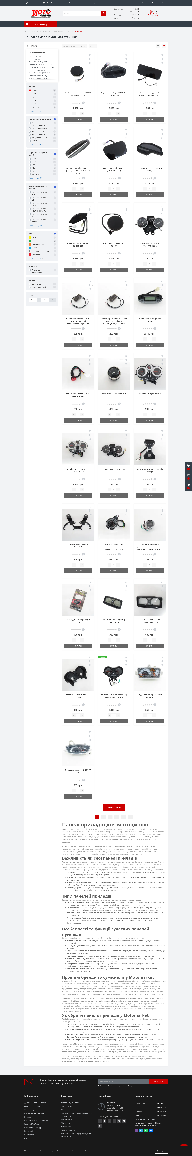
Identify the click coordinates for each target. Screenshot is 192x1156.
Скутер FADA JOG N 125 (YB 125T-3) (41, 67)
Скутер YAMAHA (35, 56)
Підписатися (158, 1081)
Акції (26, 1138)
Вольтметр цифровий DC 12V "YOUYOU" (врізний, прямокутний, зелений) (114, 321)
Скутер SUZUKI (34, 59)
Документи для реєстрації (35, 1103)
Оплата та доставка (32, 1110)
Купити (78, 119)
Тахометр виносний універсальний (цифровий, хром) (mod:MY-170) (114, 547)
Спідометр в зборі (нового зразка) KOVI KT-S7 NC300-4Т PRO (78, 170)
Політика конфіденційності (118, 1086)
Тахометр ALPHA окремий (114, 394)
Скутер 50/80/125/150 (37, 70)
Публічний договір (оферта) (36, 1120)
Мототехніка (66, 1119)
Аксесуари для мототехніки (72, 1103)
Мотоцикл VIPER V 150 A (38, 78)
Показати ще (114, 807)
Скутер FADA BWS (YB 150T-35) (40, 73)
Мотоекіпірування (69, 1110)
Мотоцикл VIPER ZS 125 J (38, 76)
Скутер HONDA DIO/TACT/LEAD (40, 65)
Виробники (29, 1134)
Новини (80, 3)
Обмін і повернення (32, 1106)
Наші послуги (92, 3)
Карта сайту (29, 1131)
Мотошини (65, 1123)
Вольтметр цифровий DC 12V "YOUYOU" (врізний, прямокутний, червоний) (78, 321)
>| (130, 817)
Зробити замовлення (156, 14)
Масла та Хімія (67, 1106)
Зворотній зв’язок (66, 3)
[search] (103, 13)
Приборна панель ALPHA (114, 469)
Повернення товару (32, 1127)
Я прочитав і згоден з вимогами (121, 1086)
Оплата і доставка (107, 3)
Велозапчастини (68, 1130)
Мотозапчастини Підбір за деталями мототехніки (48, 31)
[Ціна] (33, 300)
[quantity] (77, 113)
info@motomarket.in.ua (145, 1119)
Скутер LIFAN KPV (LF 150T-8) (39, 62)
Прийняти (161, 1151)
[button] (50, 3)
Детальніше (93, 1151)
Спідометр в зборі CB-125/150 (149, 394)
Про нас (27, 1117)
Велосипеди (66, 1126)
